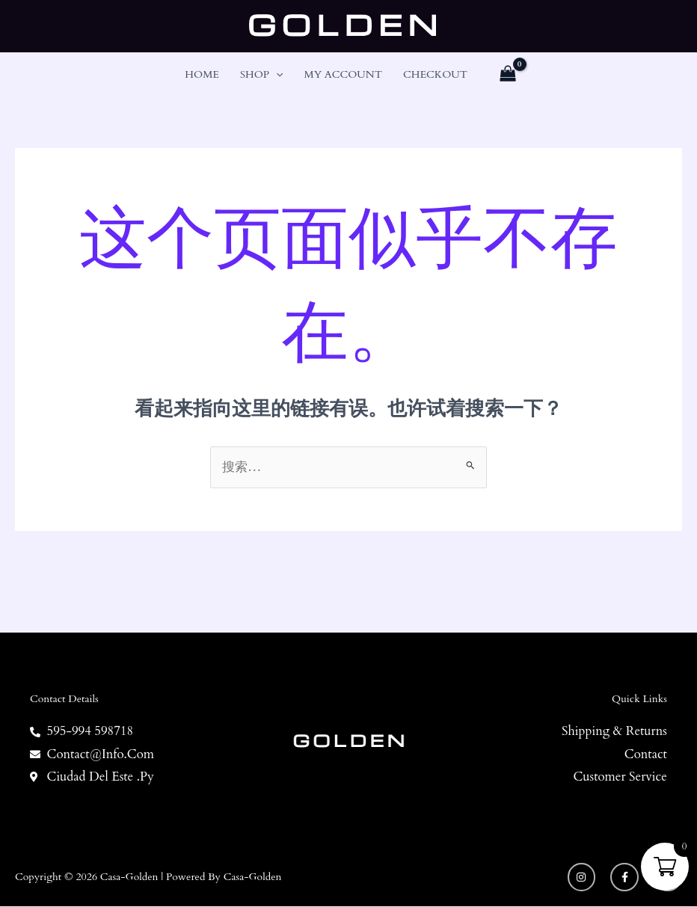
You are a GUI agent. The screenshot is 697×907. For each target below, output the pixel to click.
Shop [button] (261, 74)
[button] (276, 74)
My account (343, 74)
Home (202, 74)
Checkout (435, 74)
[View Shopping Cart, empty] (508, 75)
